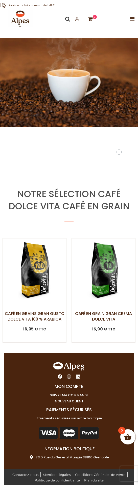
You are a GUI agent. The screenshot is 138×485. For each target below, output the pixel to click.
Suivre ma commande (69, 395)
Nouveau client (69, 401)
